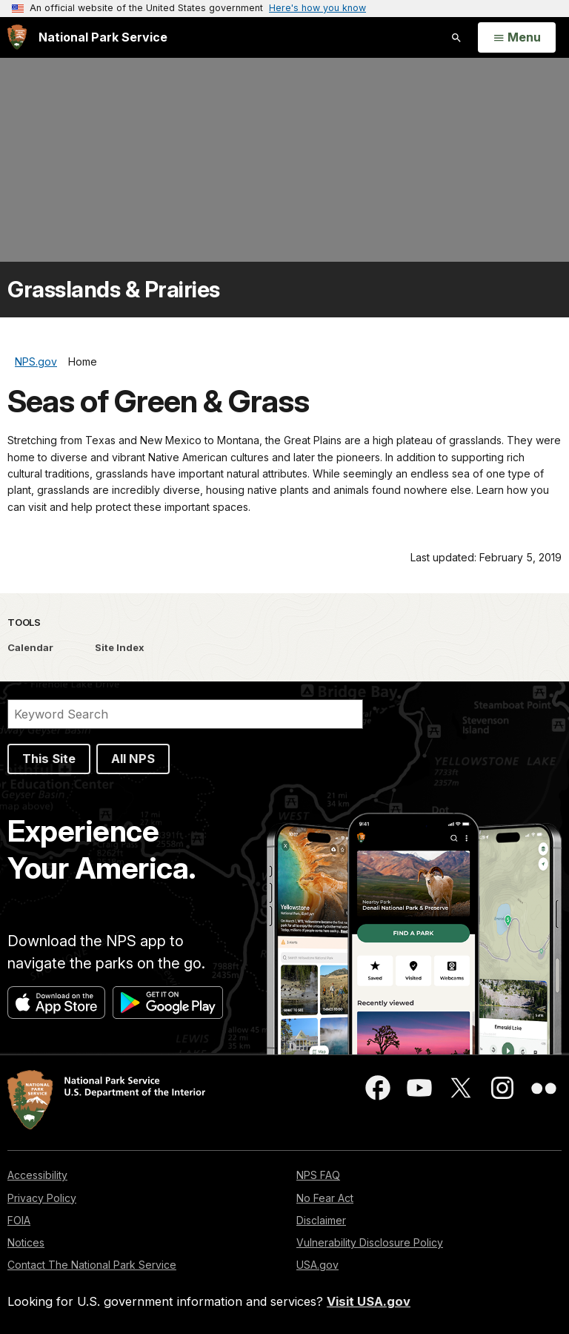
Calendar (30, 647)
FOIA (18, 1220)
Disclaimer (321, 1220)
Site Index (119, 647)
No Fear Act (324, 1198)
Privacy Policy (41, 1198)
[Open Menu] (517, 37)
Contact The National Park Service (91, 1264)
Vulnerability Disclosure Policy (369, 1242)
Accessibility (37, 1175)
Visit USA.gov (368, 1301)
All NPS (133, 758)
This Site (49, 758)
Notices (25, 1242)
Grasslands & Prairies (113, 290)
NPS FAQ (318, 1175)
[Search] (185, 714)
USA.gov (317, 1264)
